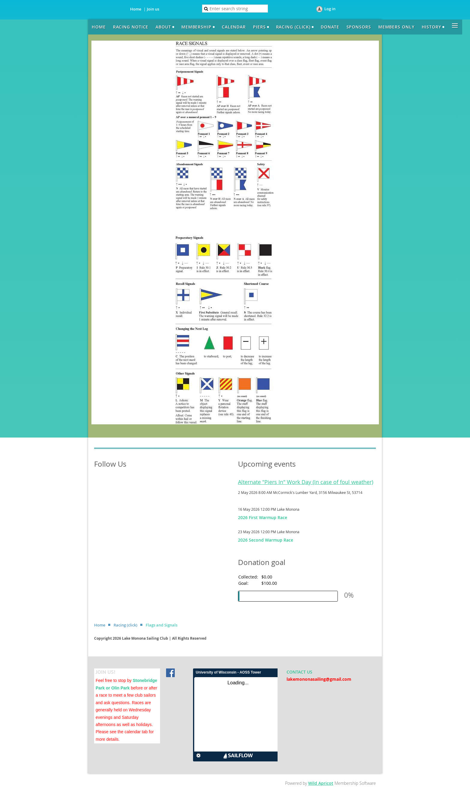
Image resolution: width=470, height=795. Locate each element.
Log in (329, 8)
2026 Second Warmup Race (265, 540)
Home (135, 9)
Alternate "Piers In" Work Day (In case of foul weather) (305, 482)
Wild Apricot (320, 783)
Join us (153, 9)
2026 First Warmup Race (262, 517)
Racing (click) (125, 625)
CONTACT (297, 672)
